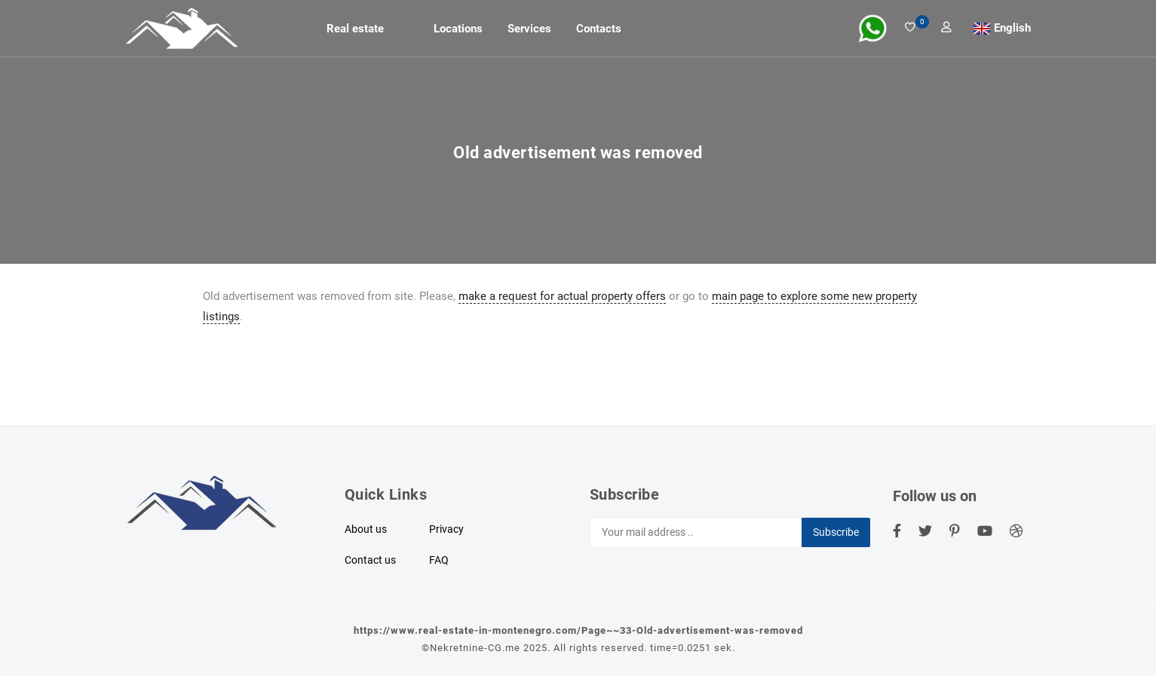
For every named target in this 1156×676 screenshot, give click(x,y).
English (1012, 28)
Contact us (370, 560)
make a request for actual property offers (562, 296)
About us (366, 529)
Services (529, 28)
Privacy (446, 529)
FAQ (439, 560)
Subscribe (836, 532)
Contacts (598, 28)
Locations (458, 28)
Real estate (355, 28)
